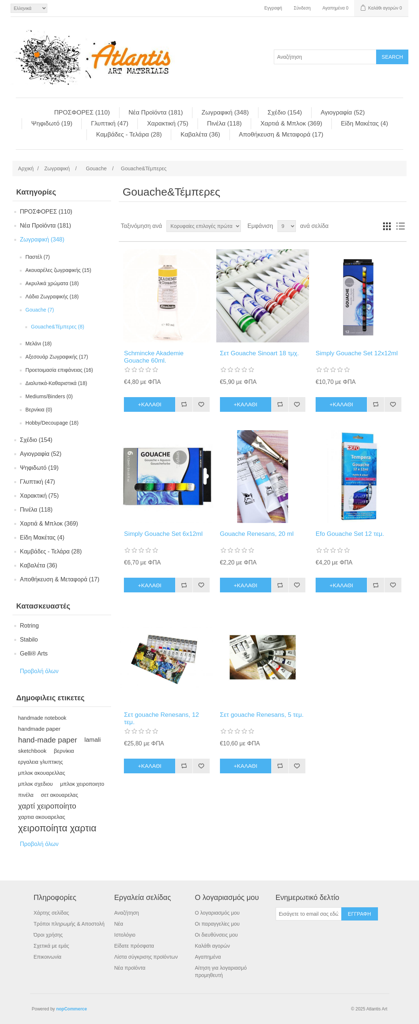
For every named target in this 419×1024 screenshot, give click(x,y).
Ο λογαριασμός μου (217, 913)
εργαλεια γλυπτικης (40, 762)
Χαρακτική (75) (167, 123)
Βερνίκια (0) (38, 410)
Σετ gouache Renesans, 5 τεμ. (262, 714)
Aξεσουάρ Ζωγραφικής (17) (56, 357)
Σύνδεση (302, 8)
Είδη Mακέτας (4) (364, 123)
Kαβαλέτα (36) (200, 134)
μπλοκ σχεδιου (35, 784)
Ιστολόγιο (125, 935)
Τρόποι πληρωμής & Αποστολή (69, 924)
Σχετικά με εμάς (51, 946)
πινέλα (25, 795)
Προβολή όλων (39, 671)
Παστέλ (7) (37, 257)
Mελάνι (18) (38, 343)
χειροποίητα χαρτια (57, 828)
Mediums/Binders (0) (49, 396)
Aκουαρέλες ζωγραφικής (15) (58, 270)
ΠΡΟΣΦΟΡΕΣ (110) (82, 112)
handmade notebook (42, 718)
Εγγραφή (273, 8)
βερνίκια (64, 751)
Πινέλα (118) (224, 123)
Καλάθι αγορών (212, 946)
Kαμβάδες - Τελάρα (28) (129, 134)
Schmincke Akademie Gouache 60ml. (154, 357)
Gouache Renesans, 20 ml (257, 533)
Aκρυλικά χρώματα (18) (52, 283)
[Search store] (325, 57)
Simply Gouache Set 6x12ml (163, 533)
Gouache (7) (39, 310)
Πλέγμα (387, 226)
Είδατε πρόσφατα (134, 946)
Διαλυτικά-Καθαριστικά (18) (56, 383)
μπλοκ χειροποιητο (82, 784)
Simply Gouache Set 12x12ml (357, 353)
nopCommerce (71, 1009)
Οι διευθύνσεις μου (216, 935)
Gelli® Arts (34, 653)
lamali (92, 739)
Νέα (118, 924)
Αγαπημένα (208, 957)
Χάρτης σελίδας (51, 913)
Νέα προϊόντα (130, 968)
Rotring (29, 625)
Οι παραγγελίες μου (217, 924)
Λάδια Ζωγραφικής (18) (51, 296)
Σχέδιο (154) (285, 112)
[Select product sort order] (203, 226)
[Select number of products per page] (287, 226)
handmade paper (39, 729)
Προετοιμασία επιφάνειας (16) (59, 370)
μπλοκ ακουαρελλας (41, 773)
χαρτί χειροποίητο (47, 806)
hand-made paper (47, 740)
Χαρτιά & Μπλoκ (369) (291, 123)
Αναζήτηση (126, 913)
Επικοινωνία (48, 957)
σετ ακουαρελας (59, 795)
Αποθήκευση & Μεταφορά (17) (281, 134)
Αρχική (26, 168)
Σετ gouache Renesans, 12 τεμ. (161, 718)
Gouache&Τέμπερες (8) (57, 327)
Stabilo (29, 639)
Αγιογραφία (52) (343, 112)
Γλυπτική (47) (109, 123)
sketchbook (32, 751)
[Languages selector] (29, 8)
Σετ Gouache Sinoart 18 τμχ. (259, 353)
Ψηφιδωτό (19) (51, 123)
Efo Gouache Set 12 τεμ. (350, 533)
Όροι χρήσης (48, 935)
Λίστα (400, 226)
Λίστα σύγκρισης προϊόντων (146, 957)
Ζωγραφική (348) (225, 112)
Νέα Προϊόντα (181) (156, 112)
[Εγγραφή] (309, 913)
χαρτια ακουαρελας (41, 817)
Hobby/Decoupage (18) (51, 423)
